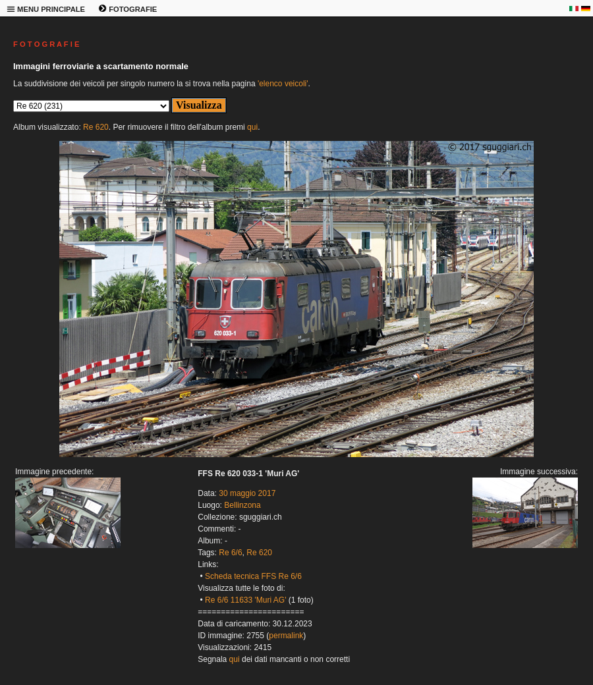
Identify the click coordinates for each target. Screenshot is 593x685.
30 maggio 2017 (247, 493)
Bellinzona (242, 505)
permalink (286, 635)
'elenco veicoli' (283, 83)
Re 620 (96, 127)
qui (252, 127)
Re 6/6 (230, 552)
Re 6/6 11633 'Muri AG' (245, 600)
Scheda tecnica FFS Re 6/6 (253, 576)
